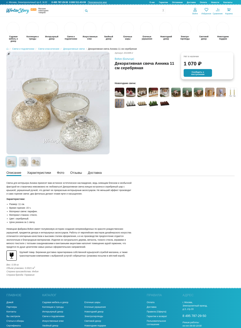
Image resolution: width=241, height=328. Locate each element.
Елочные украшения (95, 307)
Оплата (203, 2)
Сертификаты (13, 325)
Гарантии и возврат (157, 316)
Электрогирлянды (93, 316)
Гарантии (163, 2)
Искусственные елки (52, 321)
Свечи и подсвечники (53, 316)
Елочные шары (92, 302)
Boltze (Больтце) (124, 59)
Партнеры (11, 307)
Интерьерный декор (52, 311)
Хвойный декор (50, 325)
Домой (9, 302)
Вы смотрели (13, 316)
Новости (215, 2)
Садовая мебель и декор (55, 302)
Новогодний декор (93, 311)
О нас (152, 2)
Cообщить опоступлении (197, 73)
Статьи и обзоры (15, 321)
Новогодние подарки (95, 325)
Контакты (227, 2)
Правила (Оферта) (156, 311)
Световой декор (92, 321)
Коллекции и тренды (53, 307)
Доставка (191, 2)
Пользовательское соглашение (156, 323)
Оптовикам (177, 2)
